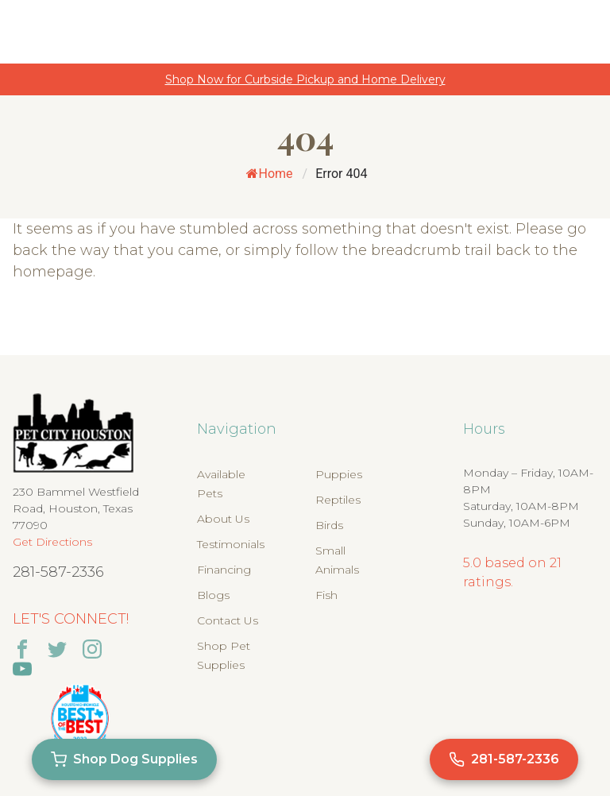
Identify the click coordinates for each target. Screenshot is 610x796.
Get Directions (52, 542)
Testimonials (230, 544)
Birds (329, 525)
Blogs (213, 595)
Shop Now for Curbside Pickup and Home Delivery (305, 79)
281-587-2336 (58, 572)
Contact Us (227, 620)
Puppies (338, 474)
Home (269, 173)
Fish (326, 595)
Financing (224, 569)
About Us (223, 519)
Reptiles (338, 500)
